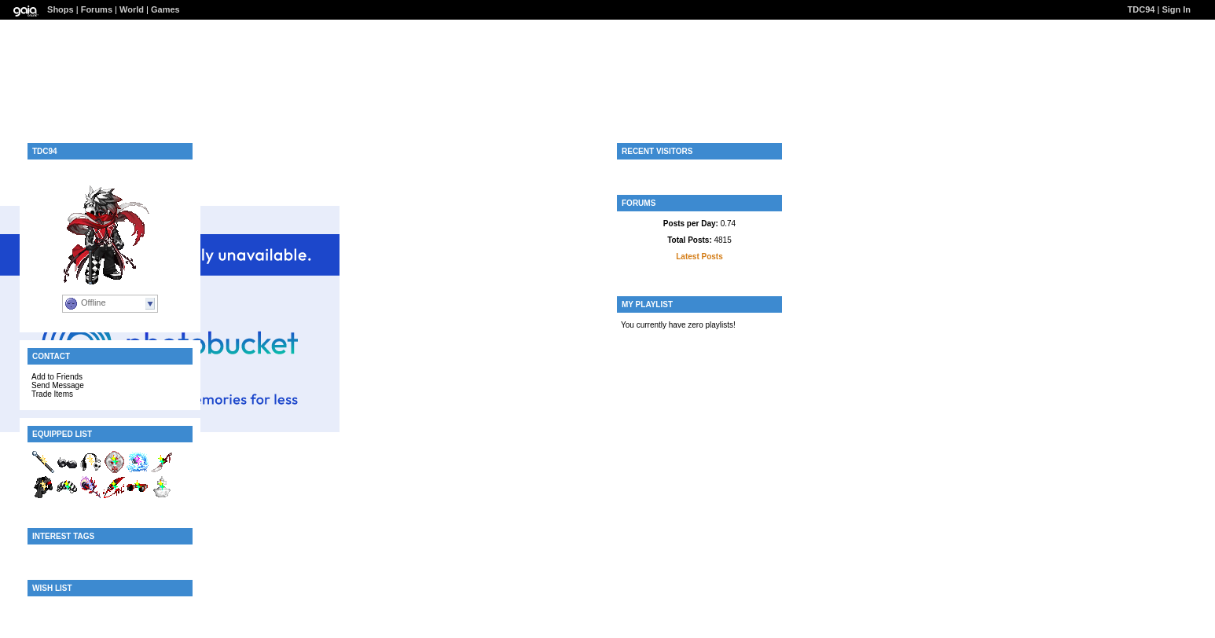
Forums (96, 9)
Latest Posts (699, 256)
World (131, 9)
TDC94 (1141, 9)
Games (165, 9)
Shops (60, 9)
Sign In (1176, 9)
